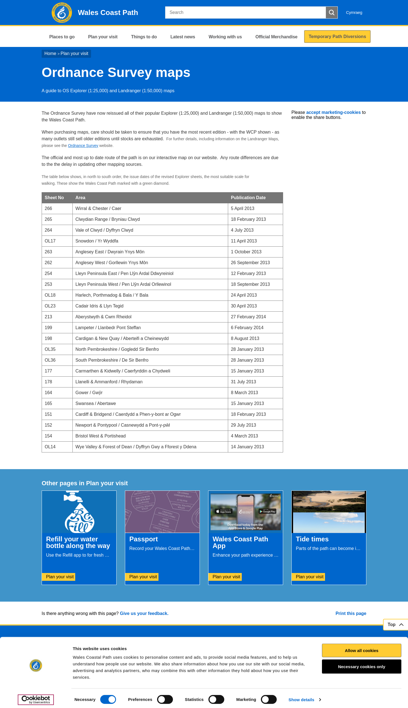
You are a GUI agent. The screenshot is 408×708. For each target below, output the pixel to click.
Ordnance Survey (83, 145)
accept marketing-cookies (333, 112)
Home (50, 53)
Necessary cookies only (361, 664)
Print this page (351, 613)
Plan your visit (74, 53)
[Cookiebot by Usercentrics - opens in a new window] (36, 697)
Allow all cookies (362, 648)
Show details (301, 697)
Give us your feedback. (144, 613)
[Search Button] (332, 12)
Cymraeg (354, 12)
